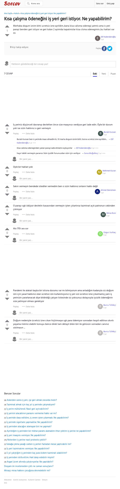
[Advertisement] (60, 101)
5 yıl (102, 39)
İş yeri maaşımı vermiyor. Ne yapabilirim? (26, 435)
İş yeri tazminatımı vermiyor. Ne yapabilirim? (28, 448)
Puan (113, 74)
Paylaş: (16, 134)
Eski (95, 74)
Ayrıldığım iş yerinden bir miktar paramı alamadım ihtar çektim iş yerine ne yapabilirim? (49, 431)
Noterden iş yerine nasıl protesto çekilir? (26, 440)
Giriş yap (110, 3)
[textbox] (63, 64)
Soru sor (100, 3)
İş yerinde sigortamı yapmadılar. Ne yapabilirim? (29, 422)
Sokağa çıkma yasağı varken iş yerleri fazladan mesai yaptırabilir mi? (38, 444)
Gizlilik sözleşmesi (20, 479)
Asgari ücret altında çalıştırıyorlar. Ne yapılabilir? (30, 462)
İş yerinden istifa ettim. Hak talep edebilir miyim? (30, 457)
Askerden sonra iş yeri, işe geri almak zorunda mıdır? (32, 400)
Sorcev (22, 4)
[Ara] (34, 3)
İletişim (44, 479)
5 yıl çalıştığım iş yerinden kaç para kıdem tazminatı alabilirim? (37, 453)
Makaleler (8, 479)
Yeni (104, 74)
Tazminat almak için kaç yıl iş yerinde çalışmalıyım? (31, 404)
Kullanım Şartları (34, 479)
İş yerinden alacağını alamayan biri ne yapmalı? (29, 426)
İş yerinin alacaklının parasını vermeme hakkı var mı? (32, 413)
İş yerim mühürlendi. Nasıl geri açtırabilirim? (27, 409)
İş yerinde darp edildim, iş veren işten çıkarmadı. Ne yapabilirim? (37, 418)
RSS (5, 483)
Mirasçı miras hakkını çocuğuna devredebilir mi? (27, 470)
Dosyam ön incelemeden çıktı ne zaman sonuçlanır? (28, 466)
